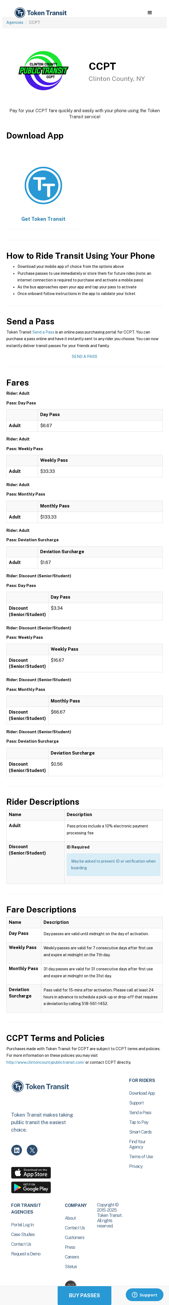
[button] (150, 12)
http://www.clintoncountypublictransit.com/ (45, 1062)
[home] (40, 13)
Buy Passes (84, 1295)
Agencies (14, 22)
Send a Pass (43, 332)
